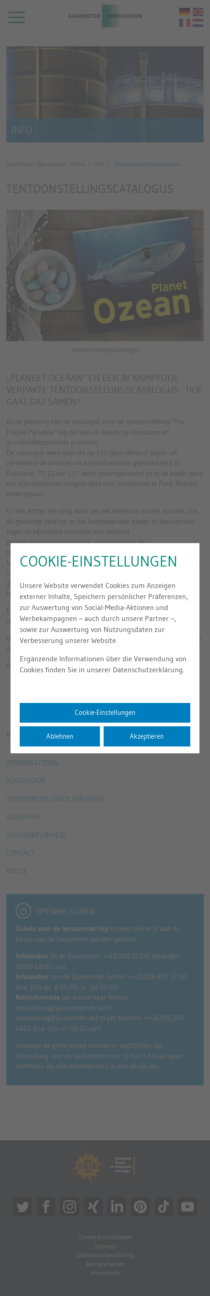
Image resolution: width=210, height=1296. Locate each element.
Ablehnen (59, 736)
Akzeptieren (147, 736)
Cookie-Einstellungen (105, 712)
